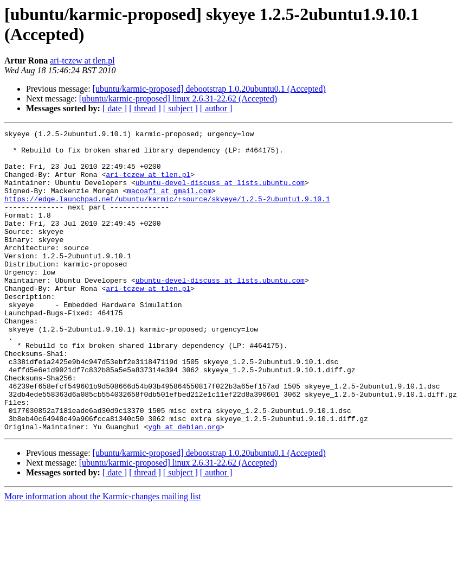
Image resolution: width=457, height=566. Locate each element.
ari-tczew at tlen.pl (82, 60)
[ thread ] (145, 108)
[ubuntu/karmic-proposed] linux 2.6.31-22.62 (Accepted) (178, 98)
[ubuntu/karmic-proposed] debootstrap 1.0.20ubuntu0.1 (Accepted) (209, 88)
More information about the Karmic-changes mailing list (102, 556)
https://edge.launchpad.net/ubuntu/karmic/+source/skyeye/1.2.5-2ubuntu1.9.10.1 (167, 213)
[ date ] (114, 108)
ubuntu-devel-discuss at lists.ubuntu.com (220, 194)
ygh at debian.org (184, 487)
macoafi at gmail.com (169, 203)
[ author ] (216, 108)
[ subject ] (180, 108)
